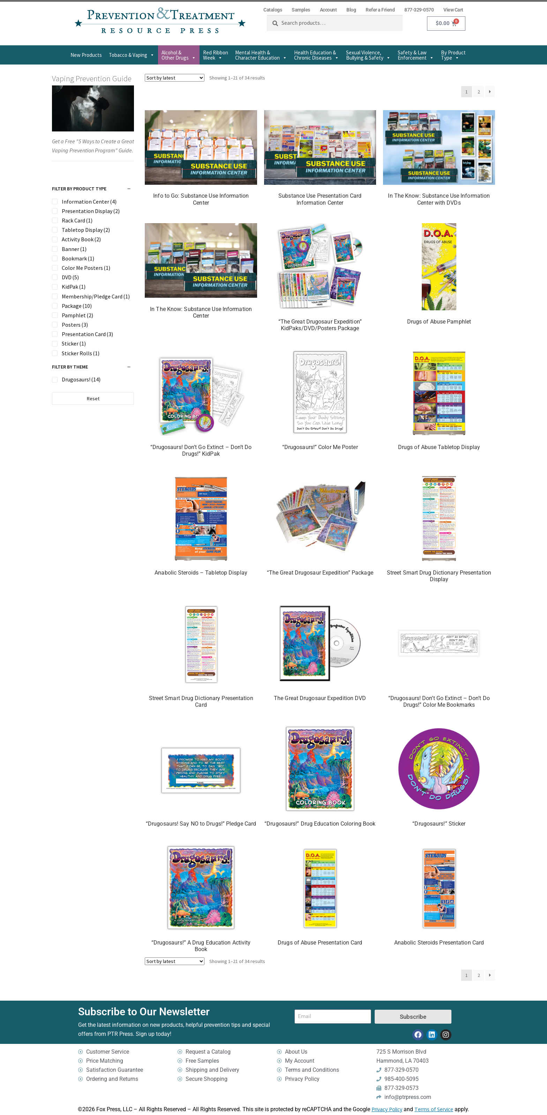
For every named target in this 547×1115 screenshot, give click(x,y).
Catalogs (272, 10)
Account (328, 10)
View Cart (453, 10)
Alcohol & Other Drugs (179, 55)
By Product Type (453, 55)
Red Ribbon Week (215, 55)
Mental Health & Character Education (261, 55)
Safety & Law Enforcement (416, 55)
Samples (301, 10)
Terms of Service (433, 1109)
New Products (86, 55)
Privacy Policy (387, 1109)
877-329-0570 (419, 10)
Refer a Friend (380, 10)
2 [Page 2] (479, 92)
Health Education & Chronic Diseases (316, 55)
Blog (351, 10)
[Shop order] (174, 78)
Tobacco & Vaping (132, 55)
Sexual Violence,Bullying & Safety (368, 55)
